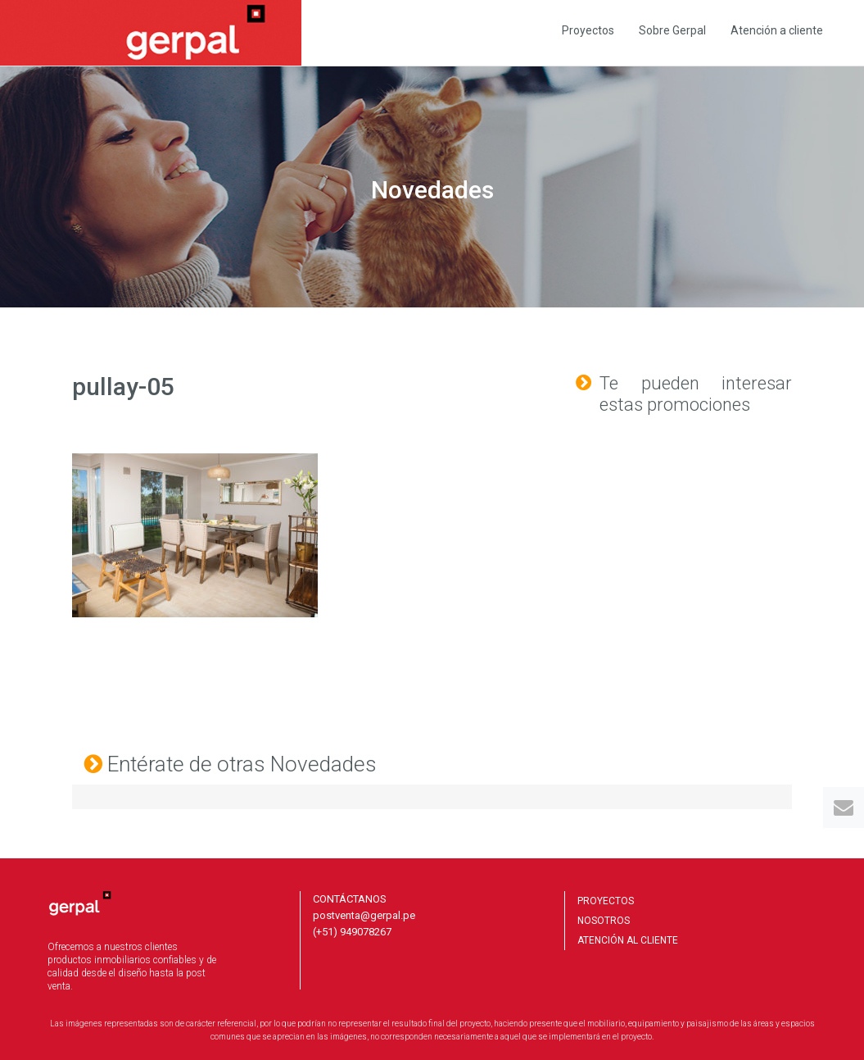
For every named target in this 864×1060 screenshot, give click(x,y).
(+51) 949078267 (352, 932)
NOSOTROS (603, 920)
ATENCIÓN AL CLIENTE (627, 940)
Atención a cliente (777, 30)
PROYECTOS (605, 901)
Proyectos (588, 30)
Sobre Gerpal (672, 30)
